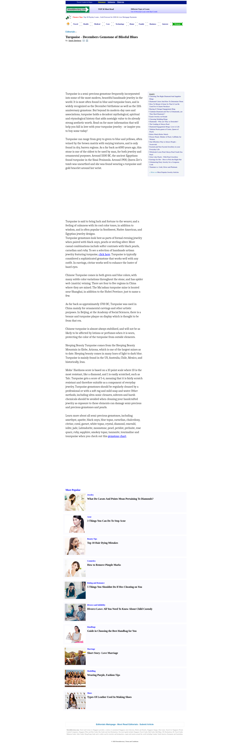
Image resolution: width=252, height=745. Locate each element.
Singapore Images (152, 730)
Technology (120, 24)
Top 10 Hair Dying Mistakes (102, 542)
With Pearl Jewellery (170, 157)
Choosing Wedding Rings (158, 119)
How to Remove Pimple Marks (104, 564)
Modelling (91, 671)
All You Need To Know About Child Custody (128, 609)
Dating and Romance (96, 583)
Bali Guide (151, 732)
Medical (97, 24)
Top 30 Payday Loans (91, 17)
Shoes (89, 693)
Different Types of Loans (140, 9)
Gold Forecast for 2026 (108, 17)
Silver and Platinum (170, 167)
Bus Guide (102, 732)
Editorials (70, 32)
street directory (130, 730)
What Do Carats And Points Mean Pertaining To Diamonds (119, 498)
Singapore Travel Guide (141, 732)
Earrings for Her (155, 159)
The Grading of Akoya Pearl (159, 124)
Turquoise (73, 37)
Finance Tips (77, 17)
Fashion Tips (113, 675)
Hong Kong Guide (90, 734)
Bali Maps (158, 732)
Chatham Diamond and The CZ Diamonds (164, 112)
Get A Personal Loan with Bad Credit (144, 12)
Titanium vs (153, 167)
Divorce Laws (94, 609)
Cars (108, 24)
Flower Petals (154, 137)
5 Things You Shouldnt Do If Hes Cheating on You (114, 587)
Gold (160, 167)
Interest (165, 24)
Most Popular (73, 490)
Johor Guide (80, 734)
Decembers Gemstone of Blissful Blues (110, 37)
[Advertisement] (92, 67)
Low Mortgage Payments (128, 17)
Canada (155, 734)
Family (141, 24)
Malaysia (120, 2)
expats (127, 734)
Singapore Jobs (71, 736)
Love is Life (175, 127)
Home (132, 24)
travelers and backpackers (116, 734)
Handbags (91, 627)
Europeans (170, 734)
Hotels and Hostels (140, 730)
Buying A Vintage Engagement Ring (162, 109)
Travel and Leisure (85, 730)
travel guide (124, 732)
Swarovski (153, 144)
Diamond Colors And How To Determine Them (166, 101)
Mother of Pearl (165, 137)
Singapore (102, 2)
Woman (177, 24)
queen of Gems (165, 129)
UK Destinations (167, 732)
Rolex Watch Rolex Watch (158, 134)
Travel (75, 24)
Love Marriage (109, 653)
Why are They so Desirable (167, 122)
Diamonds (153, 122)
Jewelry (90, 495)
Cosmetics (91, 561)
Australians (179, 734)
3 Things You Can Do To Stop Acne (106, 520)
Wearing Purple (96, 675)
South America (162, 734)
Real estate (162, 730)
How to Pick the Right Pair (172, 159)
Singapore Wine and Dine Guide (88, 732)
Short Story (93, 653)
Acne (89, 517)
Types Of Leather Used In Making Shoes (109, 697)
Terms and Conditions (132, 741)
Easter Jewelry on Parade (158, 117)
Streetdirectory (120, 741)
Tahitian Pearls (154, 129)
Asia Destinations (113, 732)
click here (104, 254)
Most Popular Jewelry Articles (168, 172)
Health (86, 24)
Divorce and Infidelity (96, 605)
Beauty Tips (92, 539)
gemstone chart (117, 436)
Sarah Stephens (74, 40)
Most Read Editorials (127, 724)
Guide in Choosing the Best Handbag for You (112, 631)
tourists (133, 734)
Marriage (91, 649)
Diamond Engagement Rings (159, 127)
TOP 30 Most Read (106, 9)
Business (153, 24)
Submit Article (147, 724)
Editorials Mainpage (106, 724)
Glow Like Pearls (155, 157)
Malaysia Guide (71, 734)
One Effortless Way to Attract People (162, 142)
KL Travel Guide (178, 732)
